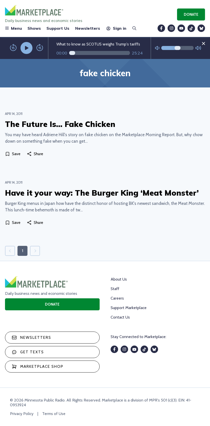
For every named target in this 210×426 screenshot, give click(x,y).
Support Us (57, 28)
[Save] (13, 154)
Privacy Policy (21, 413)
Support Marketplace (129, 307)
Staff (115, 288)
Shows (34, 28)
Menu (13, 28)
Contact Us (120, 317)
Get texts (28, 352)
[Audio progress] (99, 53)
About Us (119, 279)
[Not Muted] (157, 48)
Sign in (116, 28)
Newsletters (87, 28)
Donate (191, 14)
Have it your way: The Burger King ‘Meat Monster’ (102, 193)
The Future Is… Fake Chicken (60, 124)
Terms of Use (53, 413)
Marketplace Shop (37, 366)
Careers (117, 298)
